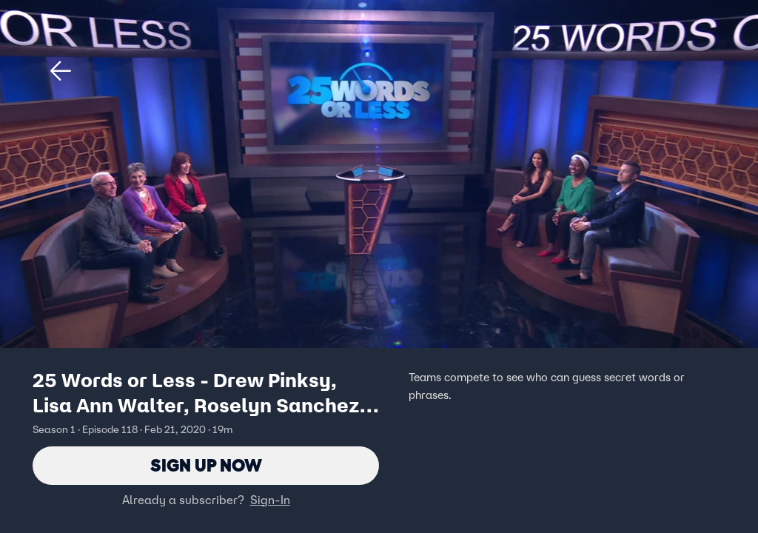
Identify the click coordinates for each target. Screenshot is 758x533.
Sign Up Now (206, 465)
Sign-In (270, 499)
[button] (61, 71)
